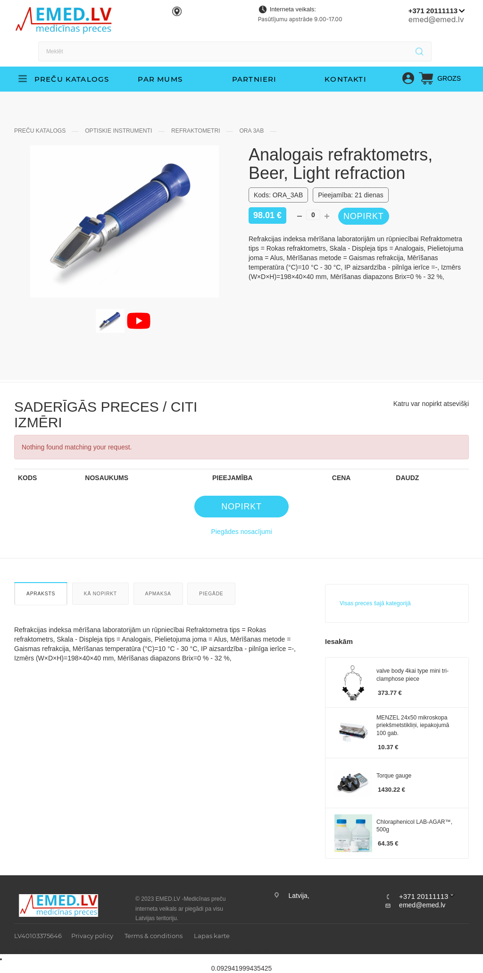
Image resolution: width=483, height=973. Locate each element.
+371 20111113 (433, 11)
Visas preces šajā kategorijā (375, 603)
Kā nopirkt (100, 593)
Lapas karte (212, 935)
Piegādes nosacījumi (241, 531)
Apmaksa (158, 593)
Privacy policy (92, 935)
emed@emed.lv (436, 19)
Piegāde (211, 593)
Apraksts (40, 593)
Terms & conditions (154, 935)
